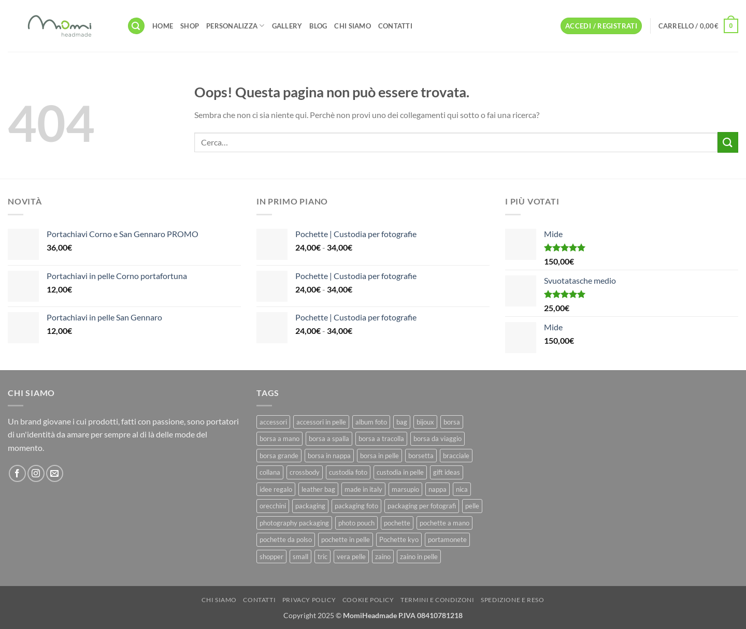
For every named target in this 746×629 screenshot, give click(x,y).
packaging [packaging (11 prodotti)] (310, 506)
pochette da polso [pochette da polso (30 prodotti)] (286, 539)
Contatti (395, 26)
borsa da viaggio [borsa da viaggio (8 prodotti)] (437, 438)
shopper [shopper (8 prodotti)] (271, 556)
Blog (318, 26)
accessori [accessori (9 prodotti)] (273, 422)
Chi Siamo (352, 26)
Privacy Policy (309, 600)
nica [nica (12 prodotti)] (462, 489)
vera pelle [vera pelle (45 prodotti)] (351, 556)
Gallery (287, 26)
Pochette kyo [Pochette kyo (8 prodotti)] (399, 539)
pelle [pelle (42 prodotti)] (472, 506)
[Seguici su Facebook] (17, 473)
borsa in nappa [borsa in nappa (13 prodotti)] (329, 455)
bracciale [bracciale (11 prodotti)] (456, 455)
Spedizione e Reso (512, 600)
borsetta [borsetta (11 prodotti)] (421, 455)
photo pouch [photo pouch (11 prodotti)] (356, 523)
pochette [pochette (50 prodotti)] (397, 523)
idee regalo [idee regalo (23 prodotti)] (276, 489)
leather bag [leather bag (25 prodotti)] (318, 489)
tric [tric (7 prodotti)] (322, 556)
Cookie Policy (368, 600)
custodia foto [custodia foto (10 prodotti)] (348, 472)
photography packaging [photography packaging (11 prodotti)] (294, 523)
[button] (136, 26)
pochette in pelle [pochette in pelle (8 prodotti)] (345, 539)
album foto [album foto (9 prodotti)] (371, 422)
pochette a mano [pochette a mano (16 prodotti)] (444, 523)
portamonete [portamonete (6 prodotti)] (447, 539)
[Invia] (728, 142)
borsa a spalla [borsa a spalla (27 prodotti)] (329, 438)
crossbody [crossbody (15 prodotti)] (305, 472)
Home (162, 26)
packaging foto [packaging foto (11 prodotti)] (356, 506)
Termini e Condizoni (437, 600)
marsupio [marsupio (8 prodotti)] (405, 489)
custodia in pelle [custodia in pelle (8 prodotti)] (400, 472)
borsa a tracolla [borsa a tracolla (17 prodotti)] (381, 438)
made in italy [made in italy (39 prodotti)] (363, 489)
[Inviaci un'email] (54, 473)
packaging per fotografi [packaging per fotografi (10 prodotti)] (422, 506)
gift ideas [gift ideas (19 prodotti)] (446, 472)
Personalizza (235, 26)
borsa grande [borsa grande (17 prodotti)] (279, 455)
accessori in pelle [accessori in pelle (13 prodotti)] (321, 422)
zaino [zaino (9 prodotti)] (383, 556)
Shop (189, 26)
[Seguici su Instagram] (36, 473)
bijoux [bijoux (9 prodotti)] (425, 422)
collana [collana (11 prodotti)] (270, 472)
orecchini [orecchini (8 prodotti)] (273, 506)
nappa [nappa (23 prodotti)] (437, 489)
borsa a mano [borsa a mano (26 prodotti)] (279, 438)
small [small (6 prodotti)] (300, 556)
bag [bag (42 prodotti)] (401, 422)
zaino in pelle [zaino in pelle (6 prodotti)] (419, 556)
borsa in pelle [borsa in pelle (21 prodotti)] (379, 455)
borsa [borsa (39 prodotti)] (451, 422)
